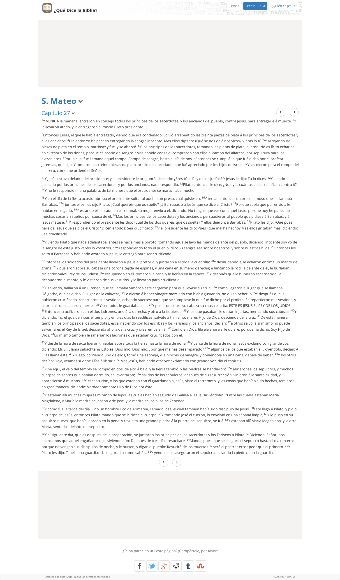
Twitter (151, 566)
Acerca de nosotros (284, 576)
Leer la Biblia (255, 6)
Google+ (164, 566)
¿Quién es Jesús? (283, 6)
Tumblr (188, 566)
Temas (234, 6)
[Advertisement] (170, 53)
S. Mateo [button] (62, 100)
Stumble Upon (200, 566)
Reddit (176, 566)
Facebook (139, 566)
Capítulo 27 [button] (58, 113)
